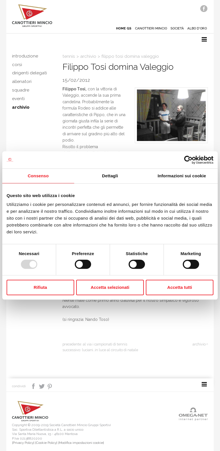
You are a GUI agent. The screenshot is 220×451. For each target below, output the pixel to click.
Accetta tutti (179, 287)
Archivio (21, 108)
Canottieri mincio (148, 28)
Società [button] (175, 28)
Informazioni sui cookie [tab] (182, 175)
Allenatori (22, 82)
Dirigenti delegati (29, 73)
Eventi (18, 99)
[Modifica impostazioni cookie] (81, 443)
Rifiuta (40, 287)
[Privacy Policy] (23, 443)
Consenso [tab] (38, 175)
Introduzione (25, 56)
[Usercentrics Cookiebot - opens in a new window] (188, 160)
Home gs (121, 28)
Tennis (68, 56)
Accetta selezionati (110, 287)
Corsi (17, 65)
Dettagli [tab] (110, 175)
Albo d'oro (196, 28)
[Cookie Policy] (46, 443)
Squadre (20, 90)
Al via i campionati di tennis (105, 344)
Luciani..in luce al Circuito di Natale (110, 350)
